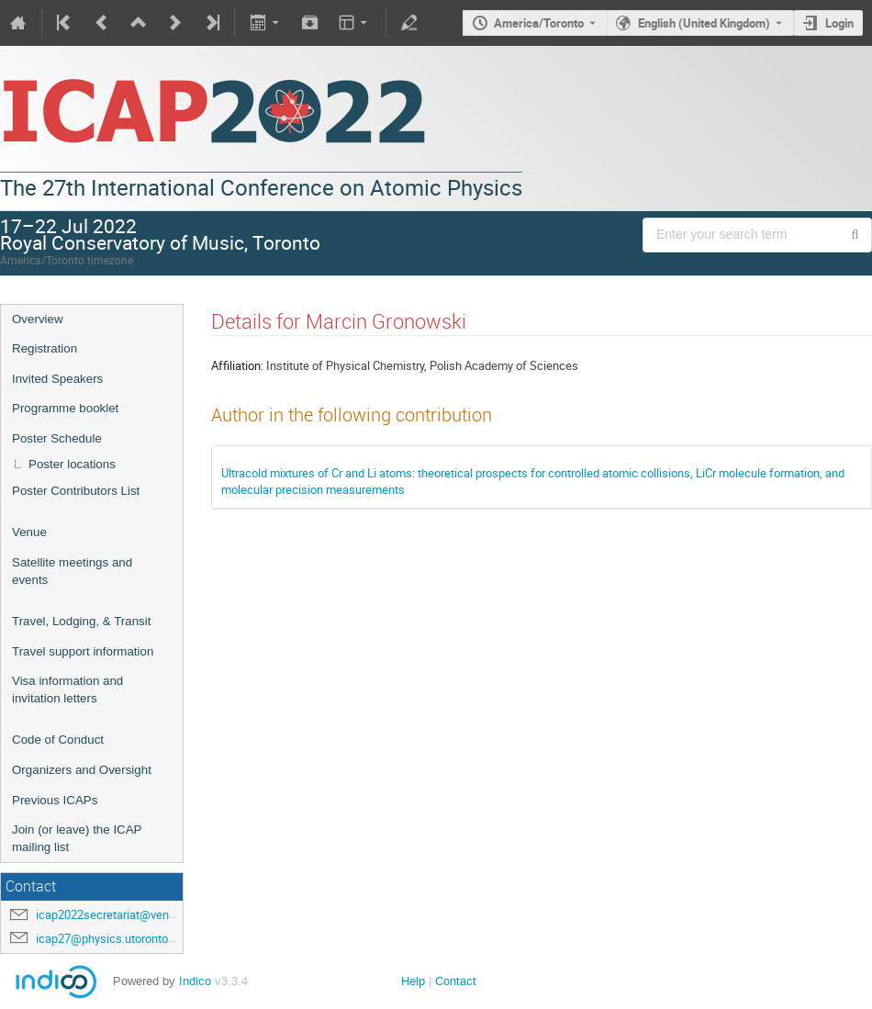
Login (839, 23)
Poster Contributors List (76, 491)
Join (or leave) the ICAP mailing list (76, 838)
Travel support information (82, 651)
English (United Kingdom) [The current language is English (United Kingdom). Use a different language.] (704, 23)
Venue (29, 532)
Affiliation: (237, 365)
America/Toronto (539, 23)
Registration (44, 348)
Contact (455, 981)
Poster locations (72, 464)
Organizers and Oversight (81, 770)
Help (413, 981)
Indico (195, 981)
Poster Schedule (57, 438)
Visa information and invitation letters (67, 689)
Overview (37, 319)
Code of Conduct (58, 739)
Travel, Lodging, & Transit (81, 621)
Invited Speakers (57, 379)
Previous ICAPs (54, 800)
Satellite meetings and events (72, 571)
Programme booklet (65, 408)
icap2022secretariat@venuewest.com (134, 914)
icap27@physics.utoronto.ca (110, 938)
